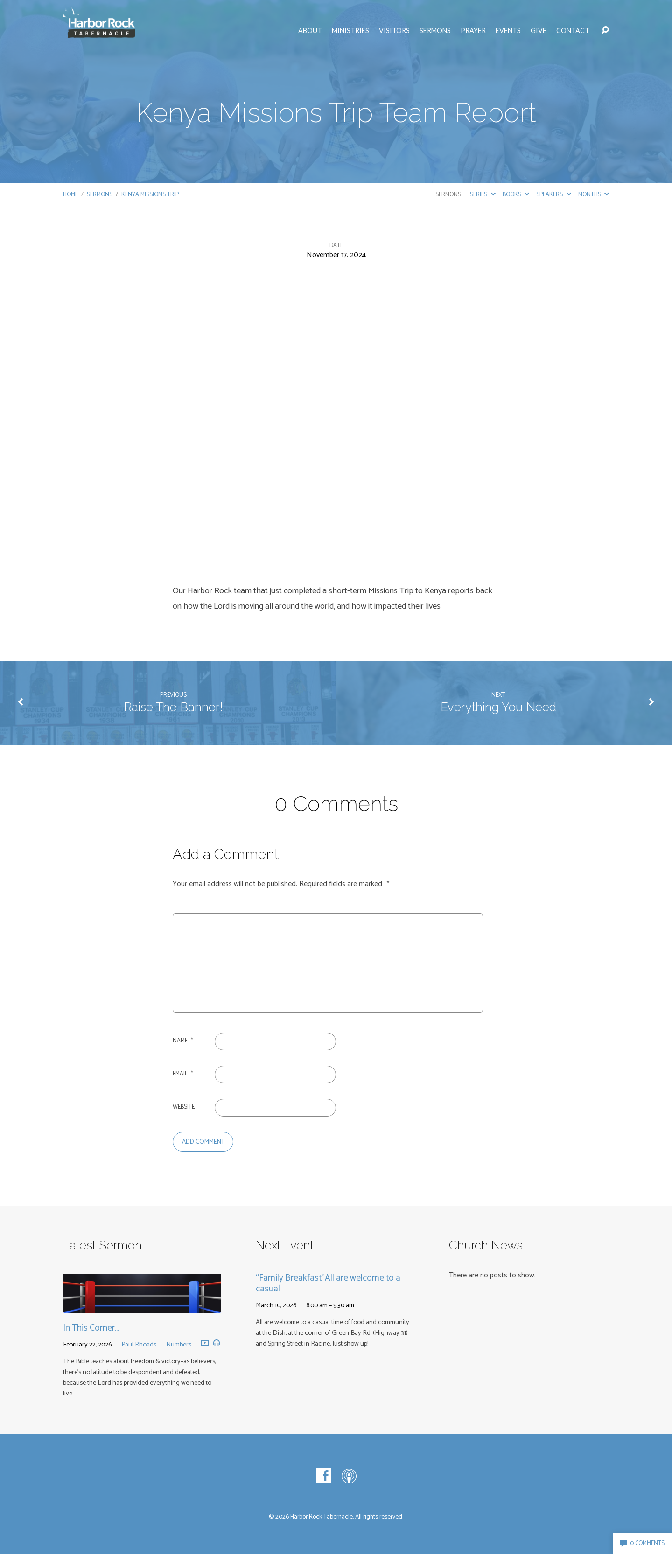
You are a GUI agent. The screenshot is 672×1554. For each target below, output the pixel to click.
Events (508, 31)
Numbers (178, 1344)
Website (184, 1107)
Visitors (394, 31)
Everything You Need (498, 707)
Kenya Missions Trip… (151, 195)
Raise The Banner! (173, 707)
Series (482, 195)
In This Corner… (91, 1328)
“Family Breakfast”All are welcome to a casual (328, 1283)
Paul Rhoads (138, 1344)
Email (183, 1074)
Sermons (435, 31)
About (310, 31)
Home (70, 195)
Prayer (473, 31)
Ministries (350, 31)
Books (516, 195)
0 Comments (642, 1543)
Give (538, 31)
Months (593, 195)
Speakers (553, 195)
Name (183, 1041)
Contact (572, 31)
